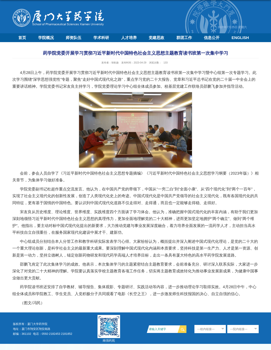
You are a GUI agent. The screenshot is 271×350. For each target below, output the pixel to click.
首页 (22, 38)
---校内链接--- (206, 329)
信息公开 (211, 38)
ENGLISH (240, 38)
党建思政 (156, 38)
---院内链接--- (238, 329)
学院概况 (46, 38)
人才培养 (129, 38)
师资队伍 (73, 38)
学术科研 (101, 38)
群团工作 (184, 38)
